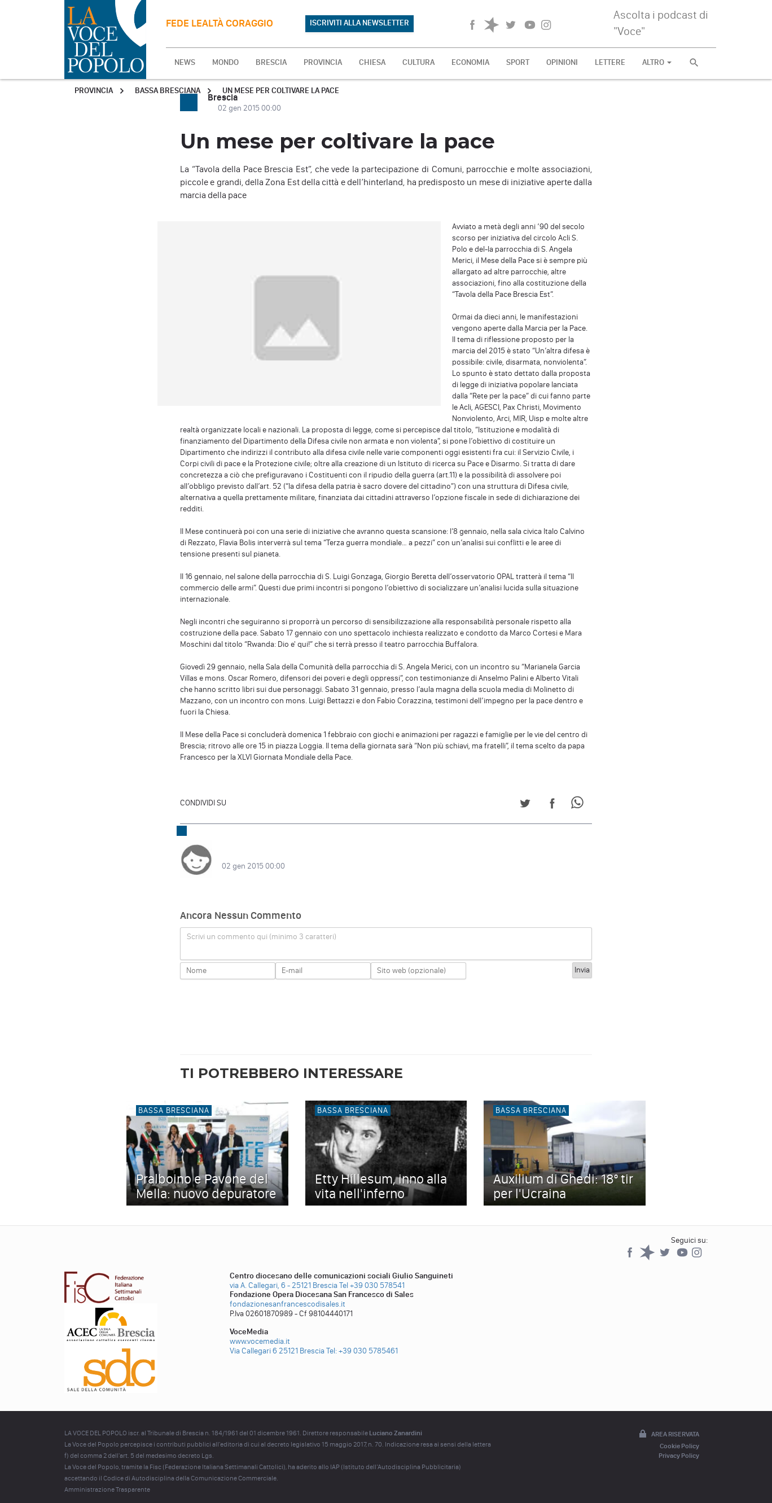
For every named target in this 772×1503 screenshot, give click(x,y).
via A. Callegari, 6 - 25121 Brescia (283, 1274)
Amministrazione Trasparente (107, 1478)
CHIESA (372, 62)
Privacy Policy (679, 1444)
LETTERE (610, 62)
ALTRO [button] (657, 62)
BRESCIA (271, 62)
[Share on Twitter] (525, 805)
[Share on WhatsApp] (579, 805)
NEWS (184, 62)
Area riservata (668, 1423)
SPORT (517, 62)
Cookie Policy (679, 1435)
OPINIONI (562, 62)
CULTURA (418, 62)
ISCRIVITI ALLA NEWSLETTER (359, 23)
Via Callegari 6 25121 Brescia (277, 1339)
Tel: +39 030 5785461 (362, 1339)
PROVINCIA (323, 62)
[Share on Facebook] (552, 805)
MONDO (225, 62)
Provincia (93, 90)
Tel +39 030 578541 (372, 1274)
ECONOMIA (470, 62)
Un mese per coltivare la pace (280, 90)
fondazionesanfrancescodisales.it (287, 1293)
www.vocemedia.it (260, 1330)
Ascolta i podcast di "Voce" (660, 23)
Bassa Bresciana (167, 90)
